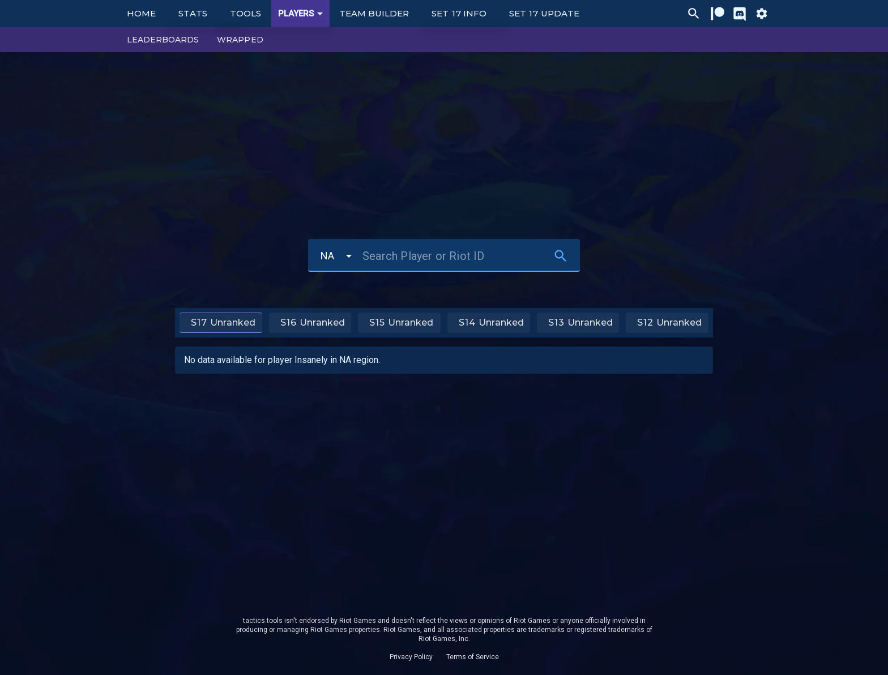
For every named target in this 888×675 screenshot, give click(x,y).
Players (302, 13)
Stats (192, 13)
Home (141, 13)
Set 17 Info (459, 13)
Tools (245, 13)
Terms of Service (472, 657)
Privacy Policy (411, 657)
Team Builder (374, 13)
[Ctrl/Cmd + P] (694, 13)
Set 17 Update (544, 13)
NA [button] (327, 256)
